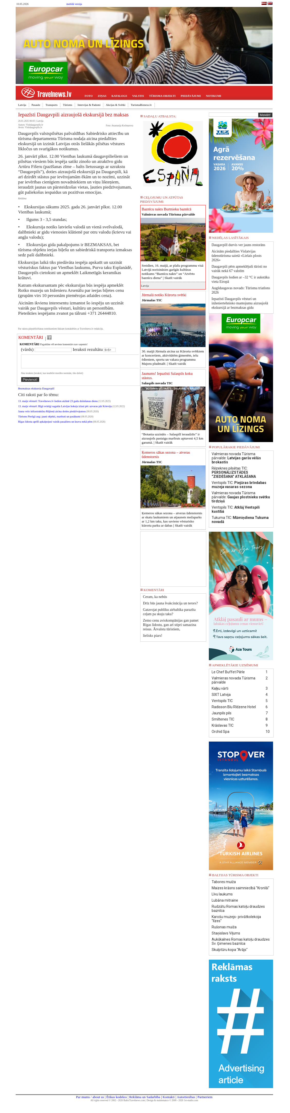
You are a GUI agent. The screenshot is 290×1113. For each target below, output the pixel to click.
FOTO (89, 95)
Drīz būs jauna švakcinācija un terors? (170, 603)
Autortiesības (186, 1097)
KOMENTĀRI (30, 337)
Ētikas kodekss (116, 1097)
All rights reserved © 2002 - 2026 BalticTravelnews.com (117, 1100)
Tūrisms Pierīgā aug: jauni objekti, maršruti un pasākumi (49, 419)
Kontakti (169, 1097)
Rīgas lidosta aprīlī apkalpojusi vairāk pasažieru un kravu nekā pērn (55, 424)
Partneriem (205, 1097)
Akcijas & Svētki (115, 104)
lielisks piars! (152, 636)
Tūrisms (67, 104)
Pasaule (36, 104)
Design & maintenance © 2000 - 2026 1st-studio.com (172, 1100)
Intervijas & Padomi (89, 104)
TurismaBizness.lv (141, 104)
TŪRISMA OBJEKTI (162, 95)
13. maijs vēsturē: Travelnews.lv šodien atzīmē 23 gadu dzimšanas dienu (58, 404)
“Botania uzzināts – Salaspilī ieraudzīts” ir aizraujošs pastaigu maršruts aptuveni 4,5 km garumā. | (172, 438)
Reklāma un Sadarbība (144, 1097)
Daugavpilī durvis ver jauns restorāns (238, 245)
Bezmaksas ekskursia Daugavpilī (36, 391)
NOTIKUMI (213, 95)
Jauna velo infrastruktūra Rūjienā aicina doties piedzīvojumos (52, 414)
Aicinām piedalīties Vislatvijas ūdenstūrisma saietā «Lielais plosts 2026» (237, 255)
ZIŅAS (102, 95)
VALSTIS (138, 95)
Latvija (22, 104)
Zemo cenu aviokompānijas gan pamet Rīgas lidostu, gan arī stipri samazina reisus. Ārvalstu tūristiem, (171, 625)
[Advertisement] (173, 557)
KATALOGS (119, 95)
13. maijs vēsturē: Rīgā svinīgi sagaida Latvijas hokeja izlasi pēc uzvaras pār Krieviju (65, 409)
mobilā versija (74, 4)
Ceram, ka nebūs (155, 597)
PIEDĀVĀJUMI (191, 95)
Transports (51, 104)
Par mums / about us (90, 1097)
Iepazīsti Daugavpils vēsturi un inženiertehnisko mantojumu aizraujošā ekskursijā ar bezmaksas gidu (240, 303)
